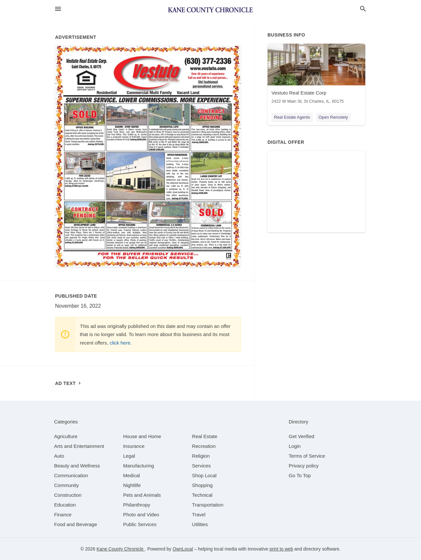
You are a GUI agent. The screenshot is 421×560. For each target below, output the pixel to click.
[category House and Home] (142, 436)
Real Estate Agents (292, 117)
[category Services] (201, 465)
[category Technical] (202, 495)
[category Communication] (71, 475)
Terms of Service (307, 456)
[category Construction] (67, 495)
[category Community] (66, 485)
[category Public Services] (140, 524)
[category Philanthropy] (136, 505)
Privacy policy (304, 465)
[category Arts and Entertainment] (79, 446)
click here (119, 343)
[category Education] (65, 505)
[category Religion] (201, 456)
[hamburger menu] (58, 9)
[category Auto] (59, 456)
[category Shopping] (202, 485)
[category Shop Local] (204, 475)
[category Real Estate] (204, 436)
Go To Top (300, 475)
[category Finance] (62, 514)
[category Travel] (198, 514)
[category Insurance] (134, 446)
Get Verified (301, 436)
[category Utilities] (200, 524)
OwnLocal (183, 549)
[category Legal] (129, 456)
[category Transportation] (207, 505)
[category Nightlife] (132, 485)
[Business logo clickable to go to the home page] (210, 10)
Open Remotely (333, 117)
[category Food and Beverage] (75, 524)
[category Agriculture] (66, 436)
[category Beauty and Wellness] (77, 465)
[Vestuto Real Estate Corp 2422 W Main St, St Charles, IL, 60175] (316, 75)
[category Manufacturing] (138, 465)
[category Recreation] (204, 446)
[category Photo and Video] (141, 514)
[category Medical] (131, 475)
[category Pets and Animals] (142, 495)
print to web (281, 549)
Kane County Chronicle (120, 549)
